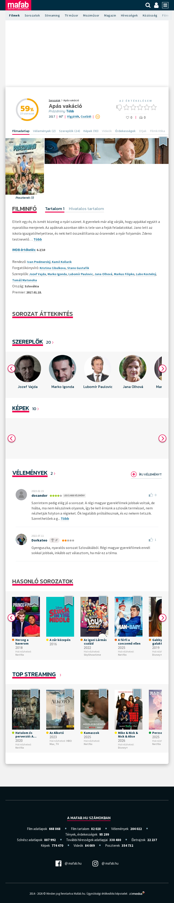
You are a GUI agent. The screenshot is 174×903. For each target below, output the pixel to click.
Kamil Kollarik (62, 262)
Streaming (52, 15)
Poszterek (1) (25, 197)
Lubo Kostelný (146, 274)
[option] (27, 375)
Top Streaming (34, 674)
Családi (86, 116)
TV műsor (71, 15)
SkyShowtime (92, 654)
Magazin (110, 15)
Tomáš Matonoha (24, 280)
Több (70, 111)
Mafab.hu (79, 894)
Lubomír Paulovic (80, 274)
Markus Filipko (124, 274)
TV (57, 744)
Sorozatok (32, 15)
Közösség (150, 15)
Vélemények (30, 472)
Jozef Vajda (37, 274)
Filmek (14, 15)
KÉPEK (20, 408)
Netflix (19, 654)
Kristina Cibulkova (53, 268)
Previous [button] (11, 368)
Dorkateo (39, 540)
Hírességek (129, 15)
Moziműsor (91, 15)
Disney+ (157, 654)
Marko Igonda (57, 274)
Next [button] (162, 368)
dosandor (39, 495)
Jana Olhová (103, 274)
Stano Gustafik (78, 268)
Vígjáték (73, 116)
